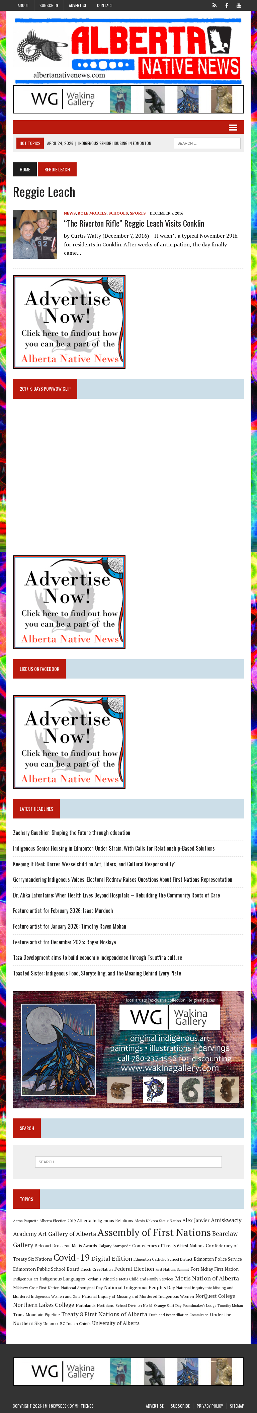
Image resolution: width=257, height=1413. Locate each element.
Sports (137, 213)
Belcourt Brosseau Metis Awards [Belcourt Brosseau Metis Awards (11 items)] (65, 1246)
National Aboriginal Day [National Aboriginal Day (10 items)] (81, 1287)
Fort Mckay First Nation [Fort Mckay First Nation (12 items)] (214, 1270)
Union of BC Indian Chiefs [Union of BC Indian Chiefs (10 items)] (66, 1323)
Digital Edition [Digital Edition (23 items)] (111, 1259)
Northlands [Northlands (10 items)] (85, 1305)
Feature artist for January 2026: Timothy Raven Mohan (69, 927)
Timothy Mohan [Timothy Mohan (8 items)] (230, 1306)
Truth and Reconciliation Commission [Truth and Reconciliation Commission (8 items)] (178, 1315)
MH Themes (84, 1406)
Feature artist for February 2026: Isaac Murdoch (63, 911)
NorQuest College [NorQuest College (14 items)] (215, 1296)
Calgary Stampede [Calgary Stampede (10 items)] (114, 1246)
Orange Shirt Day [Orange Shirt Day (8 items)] (167, 1306)
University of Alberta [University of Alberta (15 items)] (115, 1323)
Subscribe (49, 5)
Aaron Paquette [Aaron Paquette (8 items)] (25, 1221)
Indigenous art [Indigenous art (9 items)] (25, 1279)
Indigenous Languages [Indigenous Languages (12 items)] (62, 1279)
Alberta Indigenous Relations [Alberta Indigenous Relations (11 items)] (105, 1221)
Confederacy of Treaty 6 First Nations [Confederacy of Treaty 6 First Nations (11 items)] (168, 1246)
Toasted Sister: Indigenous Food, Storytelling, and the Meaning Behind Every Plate (97, 973)
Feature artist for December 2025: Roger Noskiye (64, 942)
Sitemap (237, 1406)
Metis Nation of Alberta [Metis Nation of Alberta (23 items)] (207, 1278)
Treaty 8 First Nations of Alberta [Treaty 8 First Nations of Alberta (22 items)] (104, 1314)
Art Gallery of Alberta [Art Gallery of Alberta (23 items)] (67, 1234)
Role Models (91, 213)
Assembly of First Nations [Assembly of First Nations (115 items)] (153, 1232)
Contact (105, 5)
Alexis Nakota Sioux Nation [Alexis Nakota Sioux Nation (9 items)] (157, 1221)
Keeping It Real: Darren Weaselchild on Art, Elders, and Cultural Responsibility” (94, 864)
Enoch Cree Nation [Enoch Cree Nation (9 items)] (96, 1269)
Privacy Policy (210, 1406)
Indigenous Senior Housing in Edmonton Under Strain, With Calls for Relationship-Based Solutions (114, 849)
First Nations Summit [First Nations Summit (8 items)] (172, 1270)
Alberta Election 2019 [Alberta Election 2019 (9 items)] (57, 1221)
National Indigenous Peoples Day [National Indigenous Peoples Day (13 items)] (139, 1287)
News (69, 213)
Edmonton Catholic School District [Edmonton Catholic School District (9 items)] (162, 1259)
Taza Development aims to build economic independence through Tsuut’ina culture (97, 958)
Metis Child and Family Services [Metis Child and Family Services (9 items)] (146, 1279)
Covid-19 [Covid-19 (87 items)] (71, 1258)
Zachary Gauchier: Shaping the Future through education (71, 833)
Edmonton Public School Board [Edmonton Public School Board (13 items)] (46, 1269)
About (23, 5)
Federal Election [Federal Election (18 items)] (134, 1269)
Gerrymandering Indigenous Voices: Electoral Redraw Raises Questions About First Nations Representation (122, 880)
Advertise (78, 5)
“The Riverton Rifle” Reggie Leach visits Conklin (134, 223)
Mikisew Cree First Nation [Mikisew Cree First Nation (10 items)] (36, 1287)
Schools (117, 213)
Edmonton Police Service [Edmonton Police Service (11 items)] (217, 1259)
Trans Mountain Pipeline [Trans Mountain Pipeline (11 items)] (36, 1315)
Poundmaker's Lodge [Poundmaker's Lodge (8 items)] (199, 1306)
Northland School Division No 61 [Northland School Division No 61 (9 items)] (124, 1305)
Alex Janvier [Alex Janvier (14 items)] (195, 1221)
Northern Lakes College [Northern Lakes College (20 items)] (43, 1305)
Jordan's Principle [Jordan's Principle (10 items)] (101, 1279)
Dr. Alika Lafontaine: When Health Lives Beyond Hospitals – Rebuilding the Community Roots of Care (116, 895)
